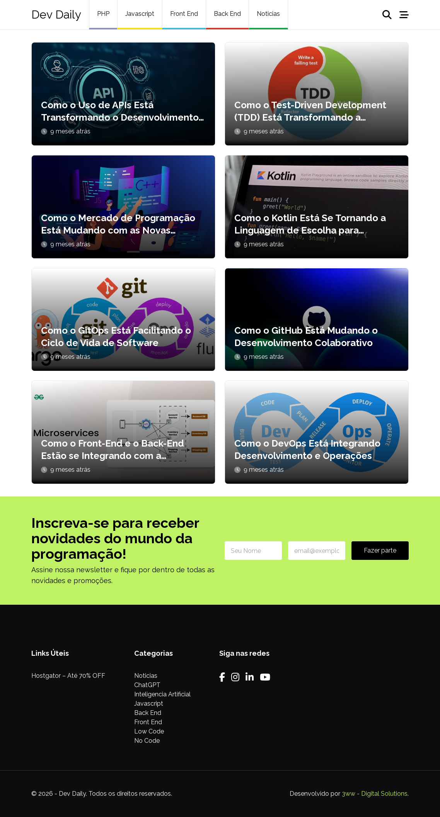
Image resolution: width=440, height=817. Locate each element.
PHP (103, 13)
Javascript (139, 13)
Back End (227, 13)
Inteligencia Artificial (162, 694)
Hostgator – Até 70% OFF (68, 675)
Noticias (268, 13)
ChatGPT (147, 685)
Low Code (149, 731)
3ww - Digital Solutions (375, 793)
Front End (184, 13)
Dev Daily (56, 14)
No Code (147, 740)
